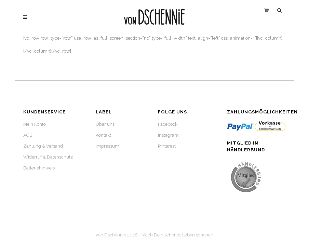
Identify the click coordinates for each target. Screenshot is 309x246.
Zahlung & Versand (43, 146)
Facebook (167, 124)
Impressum (107, 146)
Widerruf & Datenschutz (48, 157)
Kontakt (103, 135)
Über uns (105, 124)
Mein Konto (34, 124)
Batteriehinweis (39, 167)
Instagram (168, 135)
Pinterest (167, 146)
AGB (27, 135)
